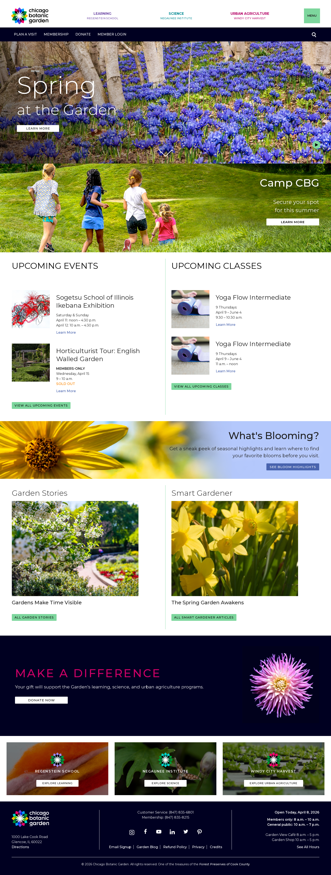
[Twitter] (186, 833)
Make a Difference (88, 673)
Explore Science (165, 783)
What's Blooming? (273, 436)
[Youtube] (158, 833)
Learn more (38, 128)
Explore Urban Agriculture (273, 783)
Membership (56, 34)
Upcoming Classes (216, 266)
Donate (83, 34)
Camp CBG (289, 182)
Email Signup (120, 847)
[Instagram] (131, 833)
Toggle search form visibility (313, 34)
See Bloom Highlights (293, 467)
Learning (102, 16)
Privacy (198, 847)
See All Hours (308, 847)
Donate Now (41, 700)
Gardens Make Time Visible (47, 602)
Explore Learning (57, 783)
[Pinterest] (199, 833)
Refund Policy (175, 847)
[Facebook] (146, 833)
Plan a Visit (25, 34)
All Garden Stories (34, 617)
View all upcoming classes (201, 386)
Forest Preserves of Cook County (224, 864)
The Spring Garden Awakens (207, 602)
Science (176, 16)
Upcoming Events (55, 266)
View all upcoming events (41, 405)
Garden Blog (147, 847)
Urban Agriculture (250, 16)
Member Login (112, 34)
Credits (216, 847)
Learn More (66, 332)
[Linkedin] (172, 833)
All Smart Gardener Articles (204, 617)
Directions (20, 847)
